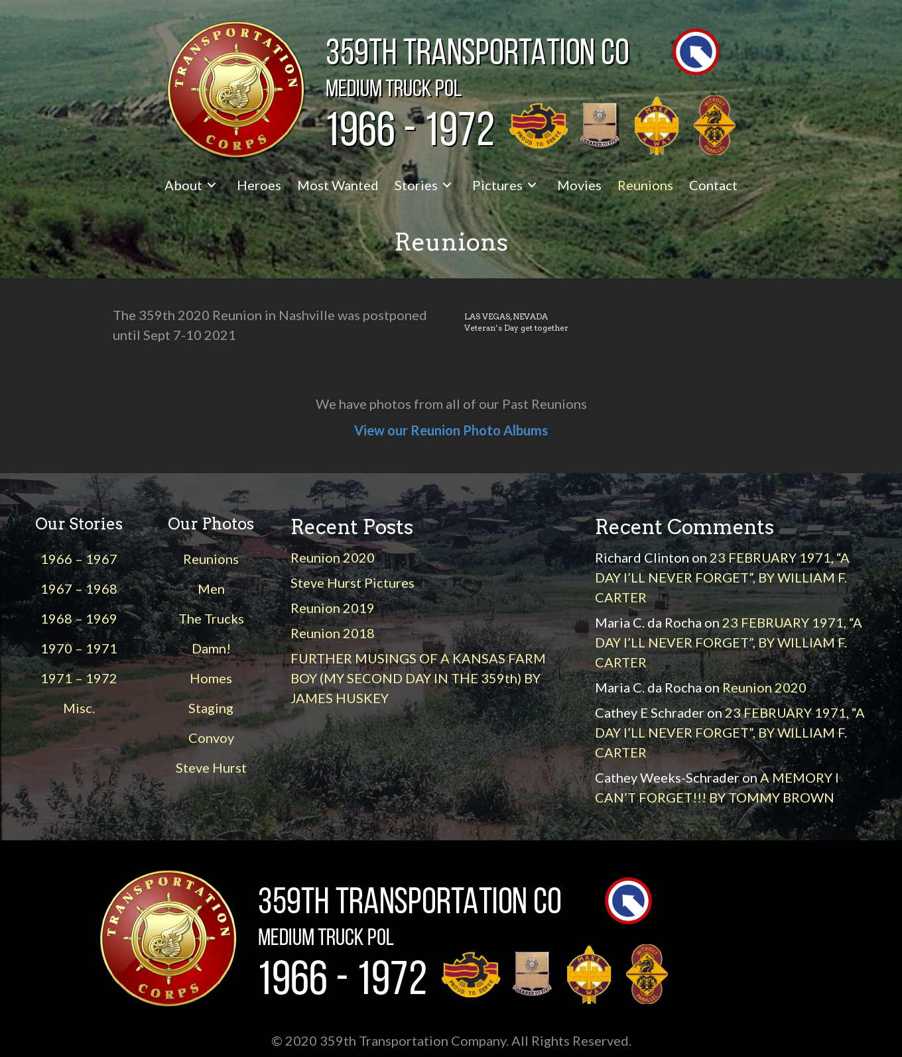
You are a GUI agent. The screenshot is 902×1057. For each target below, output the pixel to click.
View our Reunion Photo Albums (451, 430)
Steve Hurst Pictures (352, 582)
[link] (192, 184)
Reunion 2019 (332, 608)
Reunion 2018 (332, 633)
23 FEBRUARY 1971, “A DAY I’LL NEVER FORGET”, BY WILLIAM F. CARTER (722, 577)
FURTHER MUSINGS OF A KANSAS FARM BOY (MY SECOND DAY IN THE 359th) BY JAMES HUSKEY (418, 678)
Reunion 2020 (332, 557)
